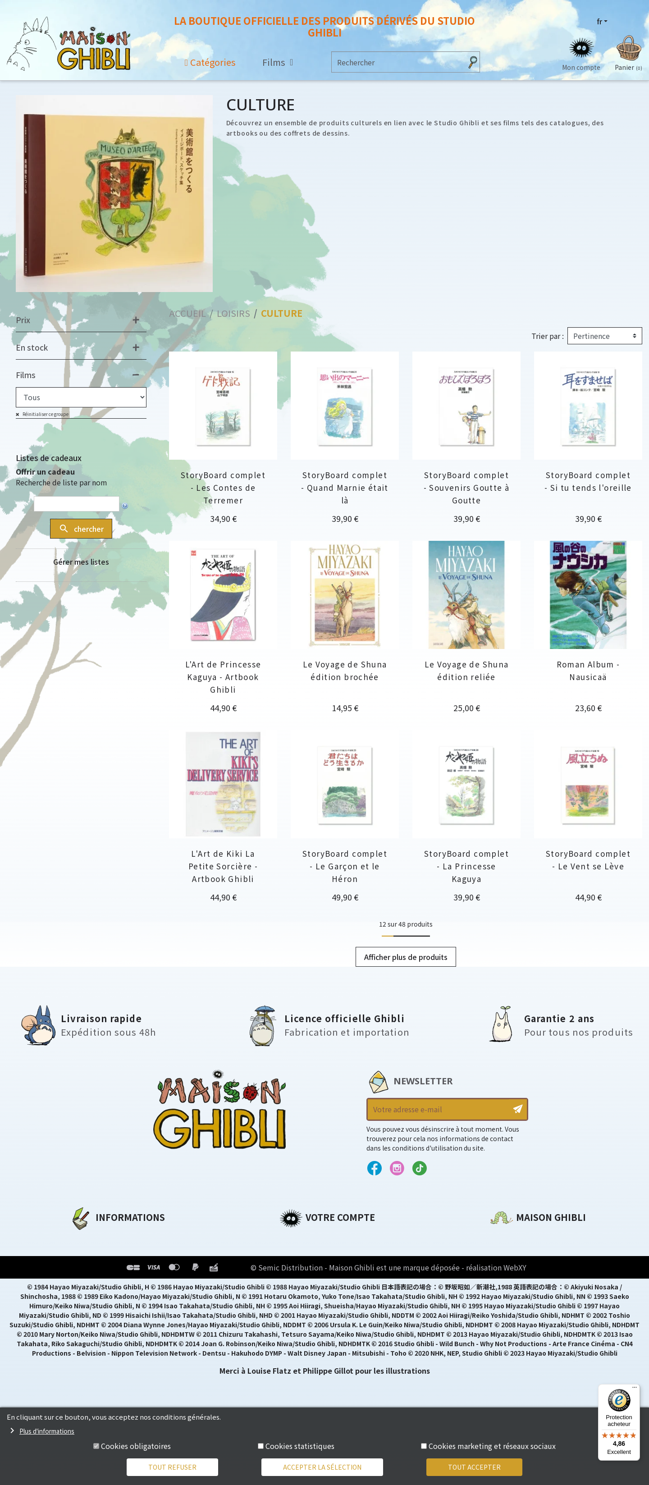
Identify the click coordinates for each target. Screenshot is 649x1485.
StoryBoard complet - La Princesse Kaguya (466, 866)
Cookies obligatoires (136, 1445)
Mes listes (298, 1300)
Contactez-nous (521, 1323)
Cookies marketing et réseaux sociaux (492, 1445)
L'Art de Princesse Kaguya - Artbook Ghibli (223, 676)
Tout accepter (474, 1466)
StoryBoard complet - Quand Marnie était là (344, 487)
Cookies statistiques (299, 1445)
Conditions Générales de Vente (129, 1284)
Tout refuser (172, 1466)
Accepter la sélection (322, 1466)
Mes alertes (301, 1315)
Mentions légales (102, 1254)
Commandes (304, 1254)
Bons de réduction (315, 1284)
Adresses (296, 1269)
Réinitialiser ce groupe (45, 414)
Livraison (87, 1300)
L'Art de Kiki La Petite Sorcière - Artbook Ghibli (223, 866)
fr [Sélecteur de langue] (599, 21)
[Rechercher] (397, 62)
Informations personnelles (331, 1238)
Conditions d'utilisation (116, 1269)
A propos (86, 1238)
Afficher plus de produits (406, 956)
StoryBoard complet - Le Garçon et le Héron (344, 866)
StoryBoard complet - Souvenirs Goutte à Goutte (467, 487)
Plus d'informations (46, 1430)
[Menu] (634, 1389)
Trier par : (547, 335)
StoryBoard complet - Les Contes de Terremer (223, 487)
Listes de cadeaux (49, 457)
